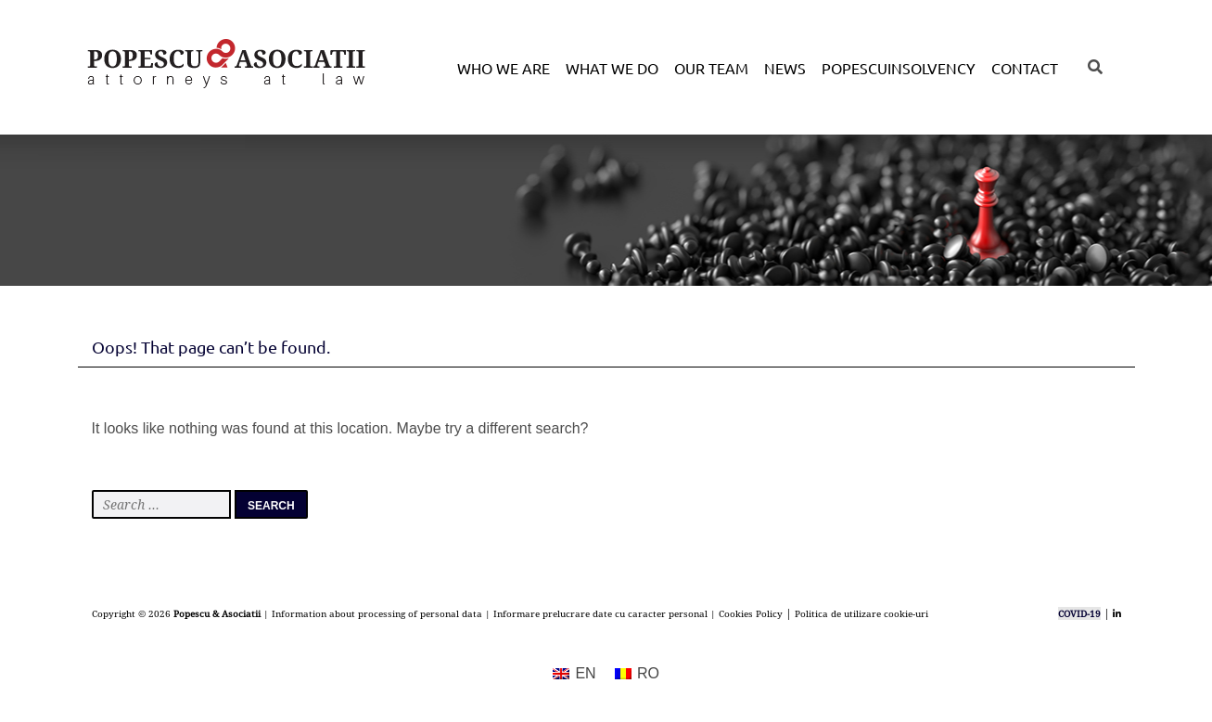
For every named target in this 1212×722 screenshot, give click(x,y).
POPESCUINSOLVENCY (899, 67)
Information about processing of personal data (377, 613)
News (785, 67)
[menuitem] (574, 675)
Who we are (503, 67)
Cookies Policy (751, 613)
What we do (612, 67)
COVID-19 (1079, 613)
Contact (1024, 67)
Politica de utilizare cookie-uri (861, 613)
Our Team (711, 67)
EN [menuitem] (585, 673)
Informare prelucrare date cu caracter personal (600, 613)
